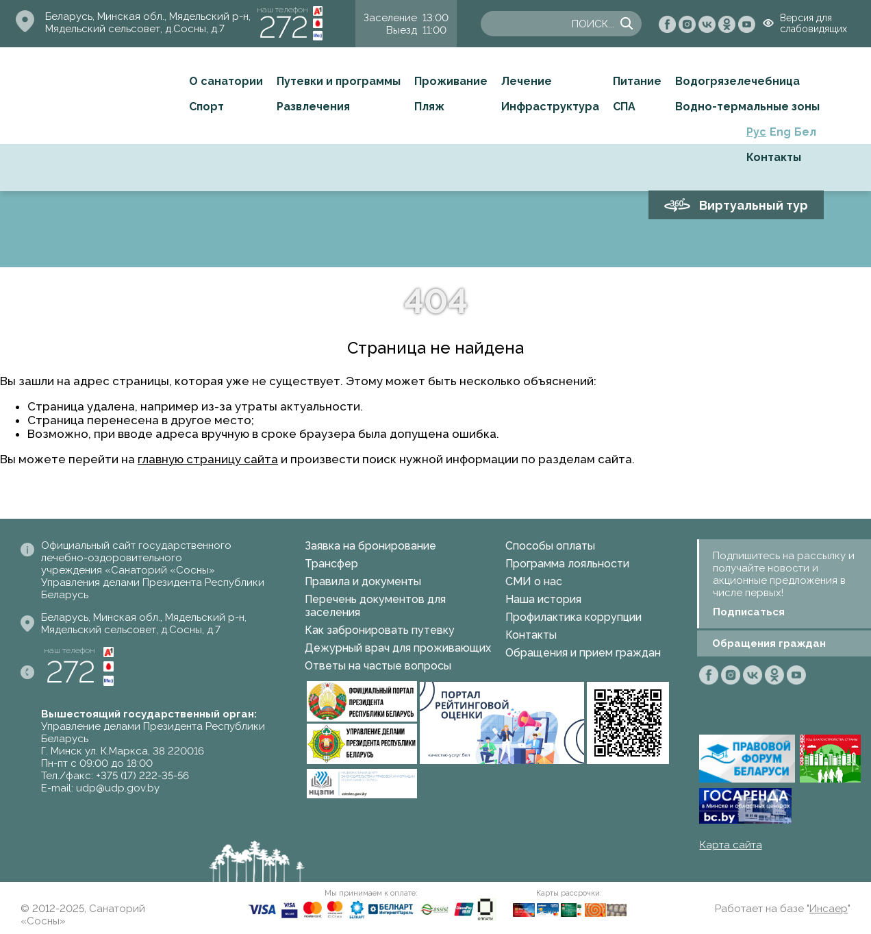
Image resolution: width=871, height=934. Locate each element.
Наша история (543, 599)
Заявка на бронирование (370, 545)
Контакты (773, 157)
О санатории (226, 81)
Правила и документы (363, 581)
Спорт (206, 106)
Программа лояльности (567, 563)
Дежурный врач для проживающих (398, 647)
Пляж (429, 106)
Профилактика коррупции (573, 617)
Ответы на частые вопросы (378, 665)
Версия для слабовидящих (813, 23)
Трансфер (331, 563)
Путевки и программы (339, 81)
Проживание (451, 81)
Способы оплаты (550, 545)
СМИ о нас (533, 581)
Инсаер (828, 908)
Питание (637, 81)
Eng (780, 131)
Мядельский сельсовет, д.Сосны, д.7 (135, 29)
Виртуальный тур (753, 205)
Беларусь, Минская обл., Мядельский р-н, (148, 16)
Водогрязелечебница (737, 81)
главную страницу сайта (208, 459)
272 (283, 27)
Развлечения (313, 106)
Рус (756, 131)
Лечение (526, 81)
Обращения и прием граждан (583, 652)
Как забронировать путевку (380, 630)
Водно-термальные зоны (747, 106)
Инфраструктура (550, 106)
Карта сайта (731, 845)
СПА (624, 106)
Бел (805, 131)
